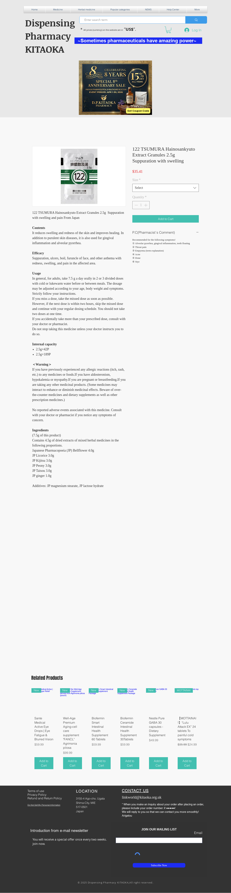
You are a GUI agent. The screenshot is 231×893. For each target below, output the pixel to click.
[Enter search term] (130, 19)
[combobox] (165, 188)
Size (136, 180)
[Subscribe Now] (159, 865)
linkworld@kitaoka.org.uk (141, 797)
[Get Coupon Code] (138, 111)
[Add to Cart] (43, 763)
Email (198, 833)
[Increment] (146, 205)
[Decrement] (136, 205)
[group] (115, 730)
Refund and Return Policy (45, 798)
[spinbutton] (141, 205)
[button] (57, 9)
